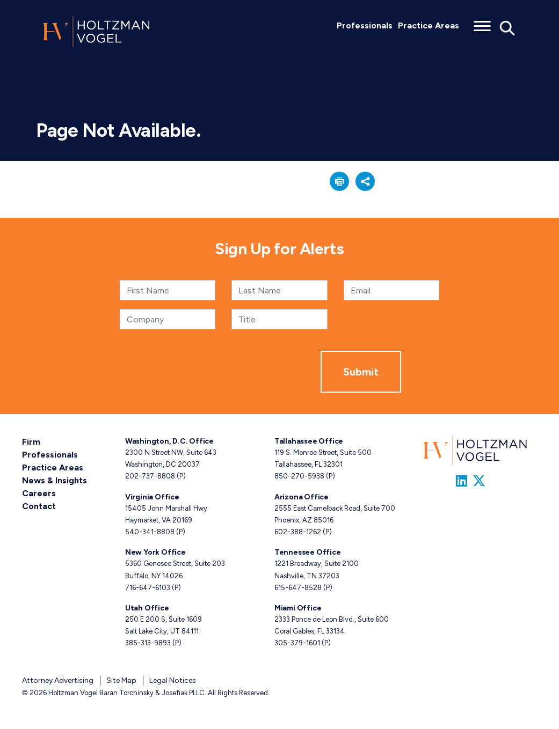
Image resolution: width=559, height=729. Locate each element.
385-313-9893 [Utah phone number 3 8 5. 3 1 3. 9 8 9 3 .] (148, 643)
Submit (361, 371)
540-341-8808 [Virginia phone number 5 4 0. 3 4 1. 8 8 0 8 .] (150, 532)
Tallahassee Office (308, 441)
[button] (339, 181)
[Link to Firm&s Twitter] (479, 481)
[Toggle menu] (482, 22)
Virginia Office (152, 497)
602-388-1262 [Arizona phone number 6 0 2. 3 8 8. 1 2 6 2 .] (297, 532)
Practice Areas (428, 25)
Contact (39, 506)
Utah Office (147, 608)
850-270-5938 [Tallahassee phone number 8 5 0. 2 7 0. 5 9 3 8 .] (299, 476)
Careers (39, 493)
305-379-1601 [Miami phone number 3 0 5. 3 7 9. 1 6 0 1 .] (297, 643)
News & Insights (54, 480)
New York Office (155, 552)
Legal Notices (172, 680)
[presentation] (239, 372)
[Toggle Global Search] (507, 27)
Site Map (121, 680)
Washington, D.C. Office (169, 441)
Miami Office (297, 608)
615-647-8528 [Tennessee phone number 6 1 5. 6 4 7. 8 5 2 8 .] (298, 588)
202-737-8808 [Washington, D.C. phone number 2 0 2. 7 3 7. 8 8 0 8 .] (150, 476)
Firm (31, 442)
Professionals (365, 25)
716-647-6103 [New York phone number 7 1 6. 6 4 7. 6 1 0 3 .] (147, 588)
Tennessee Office (307, 552)
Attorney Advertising (57, 680)
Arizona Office (301, 497)
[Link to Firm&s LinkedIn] (461, 481)
